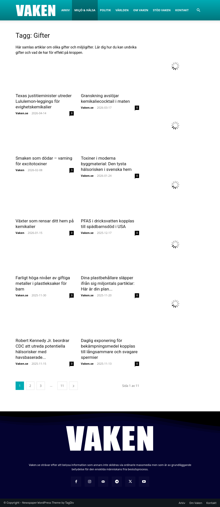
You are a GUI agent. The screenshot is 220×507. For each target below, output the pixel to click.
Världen (121, 10)
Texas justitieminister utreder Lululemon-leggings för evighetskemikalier (43, 101)
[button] (198, 10)
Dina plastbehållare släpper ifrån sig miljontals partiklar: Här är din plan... (108, 283)
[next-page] (73, 386)
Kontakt (182, 10)
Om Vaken (140, 10)
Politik (105, 10)
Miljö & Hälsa (84, 10)
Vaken (20, 170)
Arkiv (65, 10)
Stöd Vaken (161, 10)
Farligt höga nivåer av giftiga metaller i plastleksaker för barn (43, 283)
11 (62, 386)
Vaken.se (22, 113)
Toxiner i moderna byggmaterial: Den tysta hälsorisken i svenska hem (106, 164)
